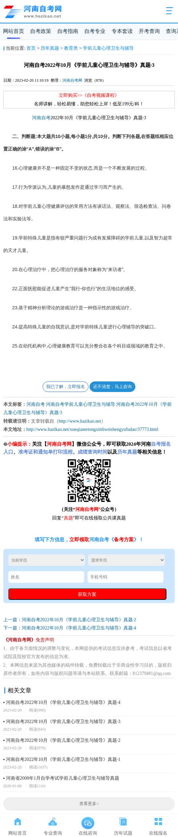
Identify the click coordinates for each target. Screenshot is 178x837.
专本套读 (122, 31)
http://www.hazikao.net (80, 421)
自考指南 (67, 31)
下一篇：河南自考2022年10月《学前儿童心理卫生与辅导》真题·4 (69, 628)
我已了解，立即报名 (65, 386)
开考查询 (149, 31)
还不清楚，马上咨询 (112, 386)
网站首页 (13, 31)
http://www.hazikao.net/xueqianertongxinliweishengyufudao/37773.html (92, 429)
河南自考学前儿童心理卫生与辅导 (80, 404)
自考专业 (94, 31)
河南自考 (41, 117)
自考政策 (40, 31)
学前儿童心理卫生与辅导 (108, 48)
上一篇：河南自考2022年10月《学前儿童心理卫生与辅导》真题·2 (69, 619)
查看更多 (89, 803)
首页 (31, 48)
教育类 (71, 48)
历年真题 (50, 48)
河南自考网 (72, 80)
